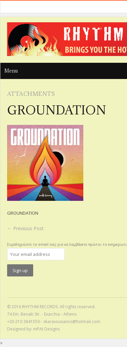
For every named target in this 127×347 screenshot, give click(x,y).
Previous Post (25, 228)
